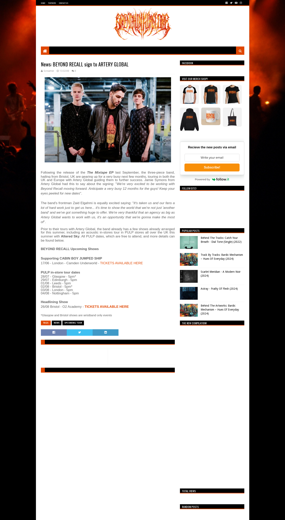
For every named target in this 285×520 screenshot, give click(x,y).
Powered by (212, 179)
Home (43, 3)
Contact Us (63, 3)
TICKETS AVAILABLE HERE (121, 263)
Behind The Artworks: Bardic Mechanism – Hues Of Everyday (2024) (220, 309)
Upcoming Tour (73, 323)
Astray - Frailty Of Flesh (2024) (219, 288)
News (56, 323)
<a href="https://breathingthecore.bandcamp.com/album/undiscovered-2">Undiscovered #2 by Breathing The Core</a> (212, 405)
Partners (52, 3)
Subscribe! (212, 167)
